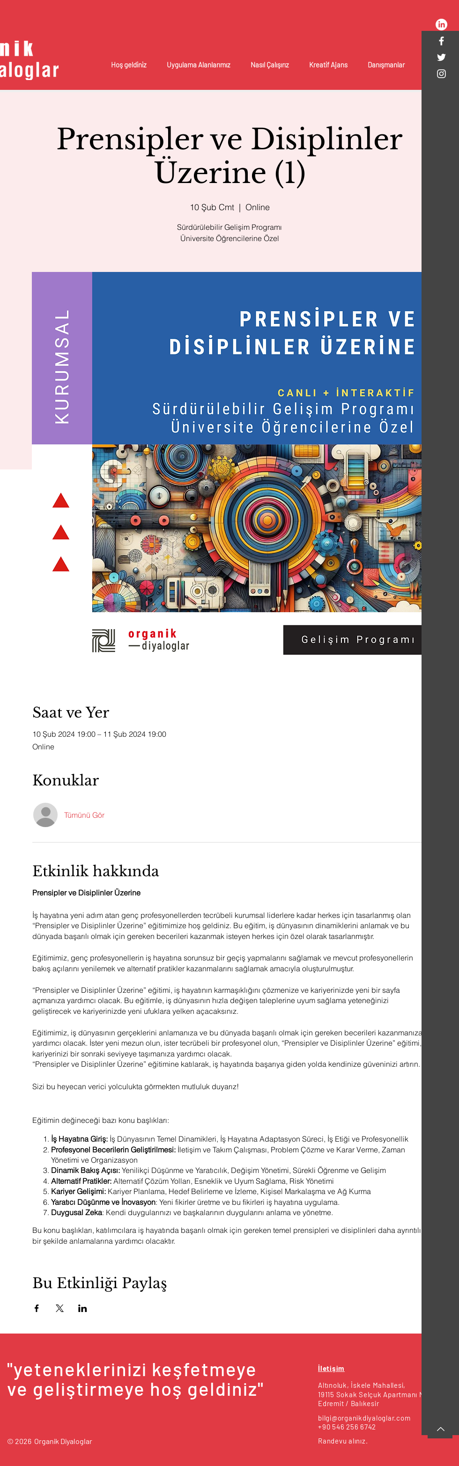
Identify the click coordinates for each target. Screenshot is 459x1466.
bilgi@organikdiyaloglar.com (364, 1418)
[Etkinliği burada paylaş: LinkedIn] (82, 1308)
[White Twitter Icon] (441, 57)
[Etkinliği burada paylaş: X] (59, 1308)
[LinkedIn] (441, 24)
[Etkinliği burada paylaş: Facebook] (36, 1308)
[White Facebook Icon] (441, 41)
